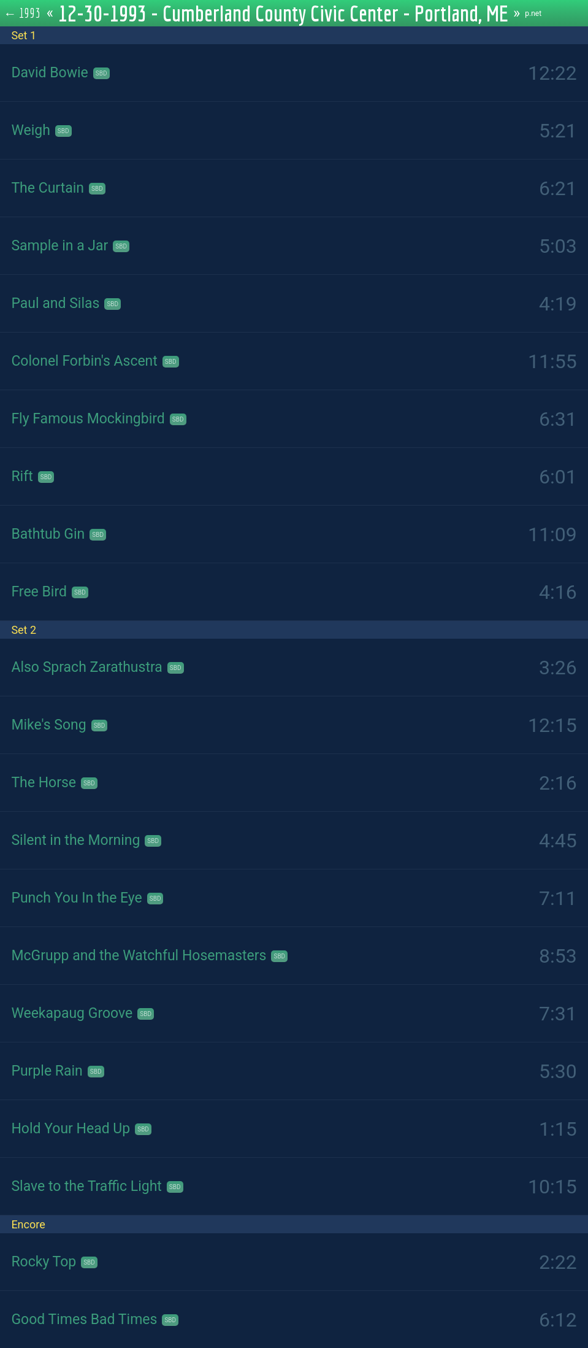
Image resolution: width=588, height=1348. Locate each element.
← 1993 (22, 13)
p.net (533, 13)
